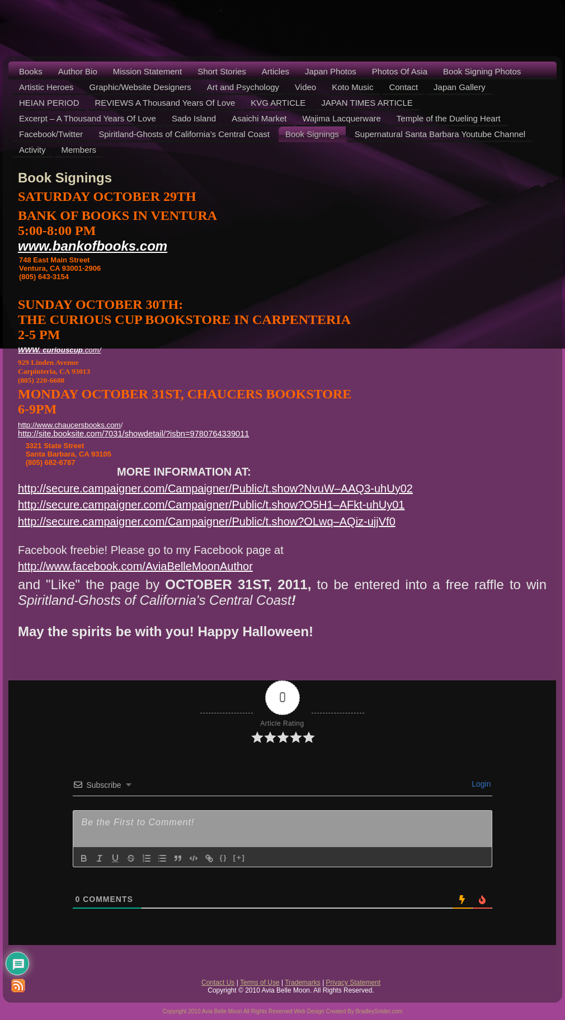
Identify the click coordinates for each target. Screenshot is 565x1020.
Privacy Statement (353, 982)
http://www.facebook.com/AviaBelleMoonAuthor (135, 566)
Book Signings (65, 177)
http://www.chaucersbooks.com (69, 425)
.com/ (59, 350)
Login (480, 783)
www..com (92, 245)
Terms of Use (260, 982)
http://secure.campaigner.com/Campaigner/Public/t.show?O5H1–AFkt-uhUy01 (211, 505)
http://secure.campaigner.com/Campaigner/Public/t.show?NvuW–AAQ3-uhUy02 (215, 488)
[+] (239, 857)
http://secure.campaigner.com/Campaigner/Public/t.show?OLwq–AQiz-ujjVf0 (207, 521)
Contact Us (217, 982)
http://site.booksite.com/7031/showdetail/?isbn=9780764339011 (133, 433)
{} (224, 857)
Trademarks (303, 982)
